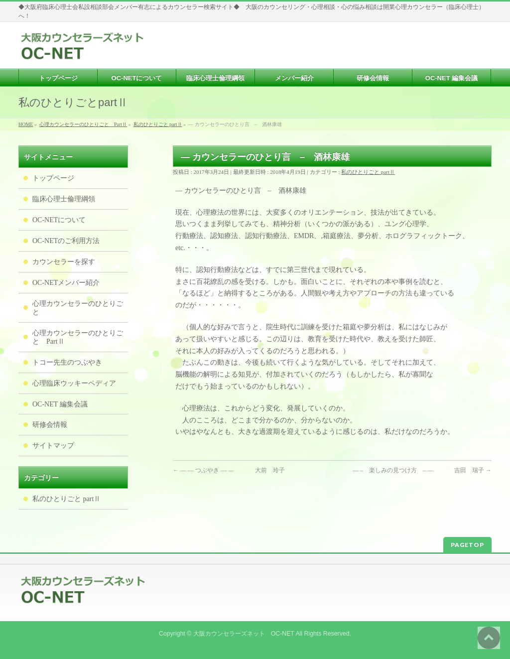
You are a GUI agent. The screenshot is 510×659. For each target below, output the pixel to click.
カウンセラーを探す (63, 261)
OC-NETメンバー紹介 (66, 282)
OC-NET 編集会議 (60, 404)
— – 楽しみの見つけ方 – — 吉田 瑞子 (422, 470)
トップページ (53, 178)
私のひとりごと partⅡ (368, 172)
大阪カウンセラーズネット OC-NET (243, 633)
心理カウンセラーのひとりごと (77, 308)
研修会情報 (49, 424)
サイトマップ (53, 445)
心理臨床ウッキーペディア (74, 383)
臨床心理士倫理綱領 (63, 199)
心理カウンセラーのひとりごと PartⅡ (77, 337)
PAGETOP (467, 544)
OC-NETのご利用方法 (66, 241)
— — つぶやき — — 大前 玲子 (229, 470)
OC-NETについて (59, 220)
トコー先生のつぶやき (67, 362)
